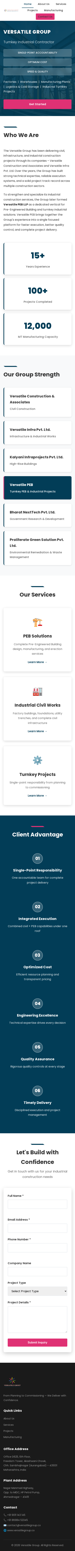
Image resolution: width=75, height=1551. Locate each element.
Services (61, 4)
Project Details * (19, 1302)
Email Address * (19, 1220)
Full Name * (16, 1196)
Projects (32, 10)
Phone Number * (19, 1239)
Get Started (37, 104)
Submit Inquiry (37, 1342)
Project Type (17, 1283)
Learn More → (37, 662)
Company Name (19, 1263)
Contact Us (45, 16)
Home (27, 4)
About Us (43, 4)
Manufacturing (53, 10)
